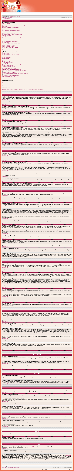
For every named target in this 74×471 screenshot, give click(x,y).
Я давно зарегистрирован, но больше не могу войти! (10, 28)
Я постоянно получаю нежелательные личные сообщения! (11, 69)
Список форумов (5, 16)
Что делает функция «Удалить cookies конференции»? (11, 30)
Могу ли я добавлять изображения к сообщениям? (10, 54)
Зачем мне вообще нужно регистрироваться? (9, 24)
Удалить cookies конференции (57, 467)
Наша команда (64, 467)
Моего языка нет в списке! (6, 35)
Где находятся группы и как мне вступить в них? (10, 63)
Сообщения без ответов (64, 17)
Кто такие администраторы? (6, 60)
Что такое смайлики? (5, 53)
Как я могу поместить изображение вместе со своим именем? (12, 36)
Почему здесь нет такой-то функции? (8, 88)
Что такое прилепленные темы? (7, 56)
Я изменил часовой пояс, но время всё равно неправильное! (12, 34)
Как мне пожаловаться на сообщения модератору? (10, 47)
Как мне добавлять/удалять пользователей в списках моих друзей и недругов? (15, 73)
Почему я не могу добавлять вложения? (8, 45)
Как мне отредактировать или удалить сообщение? (10, 40)
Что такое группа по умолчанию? (7, 65)
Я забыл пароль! (5, 26)
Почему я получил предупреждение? (8, 46)
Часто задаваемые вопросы (15, 16)
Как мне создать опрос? (6, 42)
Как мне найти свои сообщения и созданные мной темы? (11, 78)
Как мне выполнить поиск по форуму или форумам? (10, 75)
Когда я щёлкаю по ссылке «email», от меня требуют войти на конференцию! (14, 37)
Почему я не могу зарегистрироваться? (8, 29)
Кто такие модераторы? (6, 61)
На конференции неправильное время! (8, 33)
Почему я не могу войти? (6, 23)
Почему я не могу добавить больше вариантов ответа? (11, 43)
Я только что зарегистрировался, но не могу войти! (10, 27)
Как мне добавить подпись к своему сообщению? (10, 41)
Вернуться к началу (5, 99)
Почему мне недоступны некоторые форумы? (9, 44)
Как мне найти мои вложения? (7, 85)
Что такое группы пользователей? (7, 62)
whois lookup (68, 455)
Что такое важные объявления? (7, 55)
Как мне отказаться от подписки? (7, 82)
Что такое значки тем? (6, 58)
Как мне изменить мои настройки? (7, 32)
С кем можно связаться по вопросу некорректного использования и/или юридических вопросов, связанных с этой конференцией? (23, 89)
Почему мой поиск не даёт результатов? (8, 76)
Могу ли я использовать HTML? (7, 52)
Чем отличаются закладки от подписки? (8, 81)
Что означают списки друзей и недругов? (9, 72)
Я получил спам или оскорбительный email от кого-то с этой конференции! (14, 70)
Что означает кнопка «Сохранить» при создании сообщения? (12, 48)
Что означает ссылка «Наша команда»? (8, 66)
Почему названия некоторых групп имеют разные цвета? (11, 64)
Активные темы (69, 17)
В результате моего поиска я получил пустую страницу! (11, 77)
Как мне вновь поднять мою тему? (7, 49)
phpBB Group (34, 446)
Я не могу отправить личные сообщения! (9, 68)
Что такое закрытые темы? (6, 57)
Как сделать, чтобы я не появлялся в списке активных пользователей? (13, 25)
